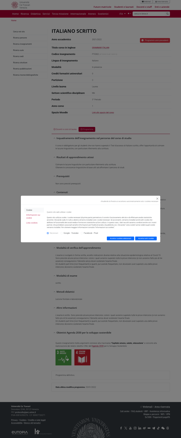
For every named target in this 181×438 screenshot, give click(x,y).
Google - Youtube (71, 233)
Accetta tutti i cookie (146, 238)
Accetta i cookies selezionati (120, 238)
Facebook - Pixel (91, 233)
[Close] (157, 199)
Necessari (54, 233)
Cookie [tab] (29, 210)
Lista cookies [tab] (31, 223)
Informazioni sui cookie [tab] (33, 216)
